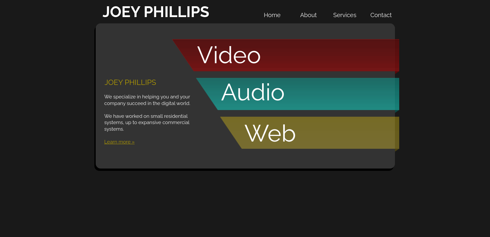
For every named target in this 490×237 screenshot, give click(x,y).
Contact (381, 15)
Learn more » (119, 142)
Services (344, 15)
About (308, 15)
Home (272, 15)
